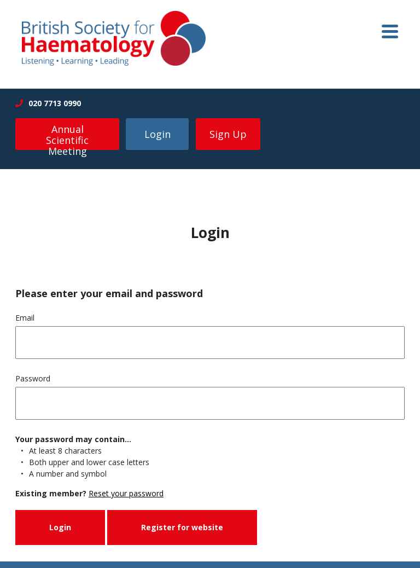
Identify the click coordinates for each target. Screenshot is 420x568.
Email (24, 317)
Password (32, 378)
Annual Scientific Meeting (67, 136)
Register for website (182, 527)
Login (157, 134)
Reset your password (126, 493)
